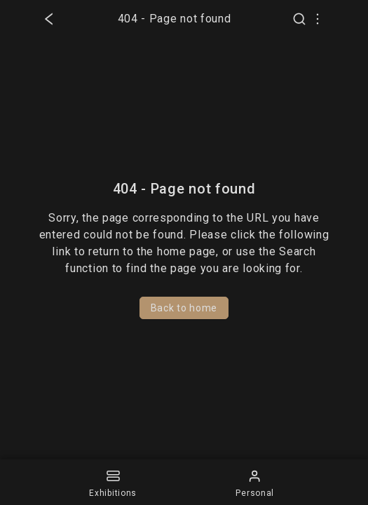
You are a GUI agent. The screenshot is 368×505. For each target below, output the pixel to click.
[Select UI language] (317, 19)
